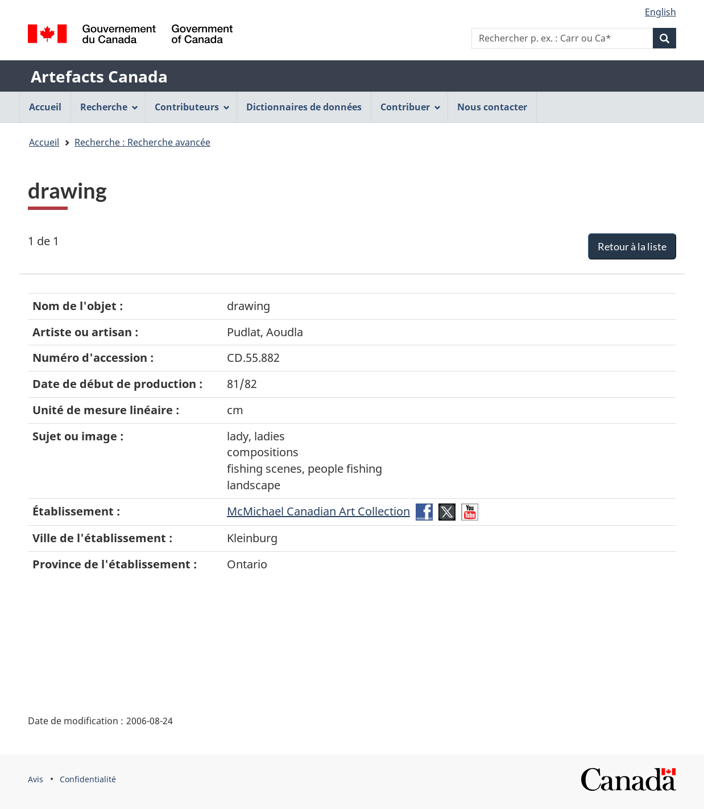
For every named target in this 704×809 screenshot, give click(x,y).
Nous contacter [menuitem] (492, 107)
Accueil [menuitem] (45, 107)
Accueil (44, 142)
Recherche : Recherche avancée (142, 142)
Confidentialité (88, 779)
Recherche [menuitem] (109, 107)
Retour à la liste (632, 246)
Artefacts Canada (99, 76)
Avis (35, 779)
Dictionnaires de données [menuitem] (304, 107)
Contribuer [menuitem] (410, 107)
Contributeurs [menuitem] (192, 107)
